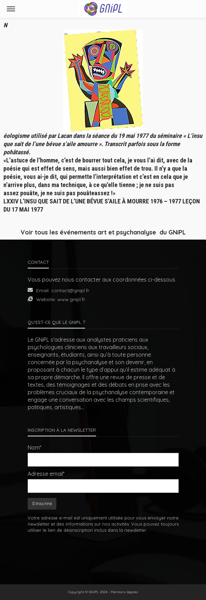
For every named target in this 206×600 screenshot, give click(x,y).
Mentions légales (124, 592)
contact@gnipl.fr (70, 290)
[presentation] (103, 554)
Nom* (34, 447)
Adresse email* (46, 473)
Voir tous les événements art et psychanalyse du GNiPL (103, 232)
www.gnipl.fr (71, 299)
